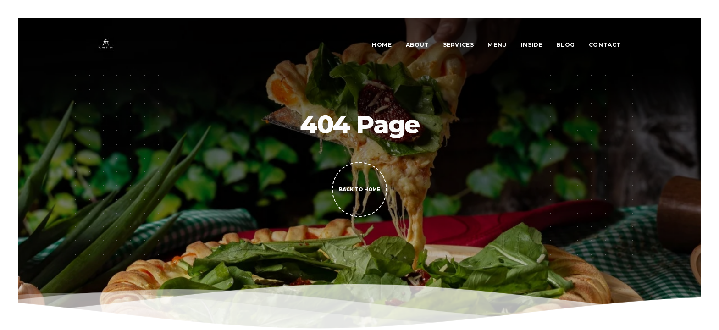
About (417, 44)
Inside (532, 44)
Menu (497, 44)
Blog (565, 44)
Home (382, 44)
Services (458, 44)
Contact (605, 44)
